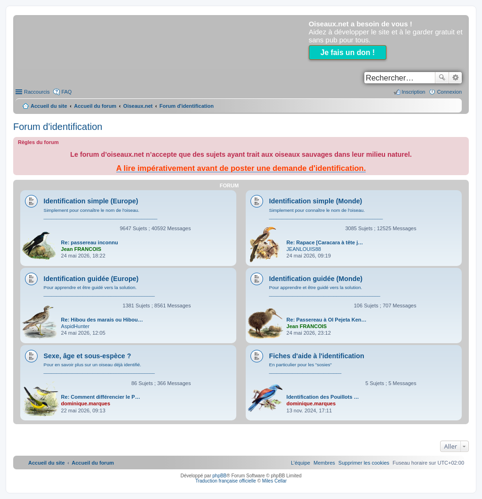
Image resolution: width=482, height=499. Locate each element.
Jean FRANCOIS (81, 249)
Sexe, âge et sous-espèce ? (87, 356)
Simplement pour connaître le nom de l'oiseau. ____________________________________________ (101, 213)
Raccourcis (36, 92)
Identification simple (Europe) (91, 201)
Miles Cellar (274, 480)
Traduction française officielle (225, 480)
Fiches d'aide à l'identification (316, 356)
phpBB (219, 475)
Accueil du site (49, 106)
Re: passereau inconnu (89, 242)
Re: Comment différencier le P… (100, 397)
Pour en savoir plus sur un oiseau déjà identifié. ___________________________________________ (99, 368)
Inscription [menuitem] (413, 92)
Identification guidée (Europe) (91, 278)
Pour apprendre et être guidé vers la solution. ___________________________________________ (99, 291)
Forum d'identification (57, 126)
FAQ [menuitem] (66, 92)
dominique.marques (86, 403)
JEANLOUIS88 (304, 249)
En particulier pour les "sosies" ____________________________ (305, 368)
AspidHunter (75, 326)
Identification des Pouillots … (323, 397)
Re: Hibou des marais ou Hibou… (102, 319)
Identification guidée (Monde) (316, 278)
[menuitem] (363, 463)
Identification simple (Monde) (315, 201)
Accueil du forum (95, 106)
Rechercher (442, 77)
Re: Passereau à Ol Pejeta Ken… (327, 319)
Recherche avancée (455, 77)
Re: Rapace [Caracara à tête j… (325, 242)
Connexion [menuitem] (449, 92)
